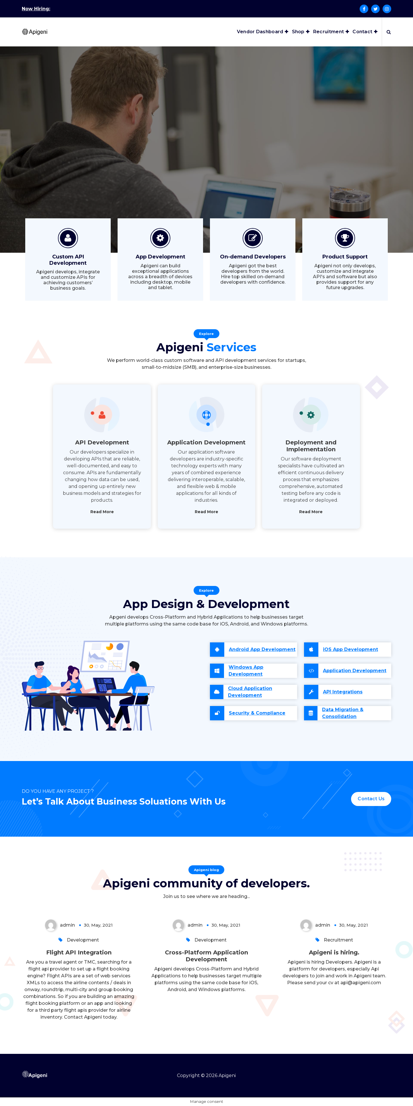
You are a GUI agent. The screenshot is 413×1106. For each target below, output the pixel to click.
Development (83, 940)
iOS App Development (350, 649)
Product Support (345, 257)
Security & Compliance (257, 713)
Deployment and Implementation (310, 446)
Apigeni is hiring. (334, 952)
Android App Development (262, 649)
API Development (102, 442)
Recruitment (328, 31)
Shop (298, 31)
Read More (102, 511)
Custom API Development (68, 260)
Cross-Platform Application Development (206, 956)
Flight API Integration (79, 952)
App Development (160, 257)
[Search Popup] (388, 32)
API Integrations (343, 692)
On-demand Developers (253, 257)
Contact (362, 31)
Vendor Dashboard (260, 31)
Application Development (206, 442)
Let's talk (204, 175)
